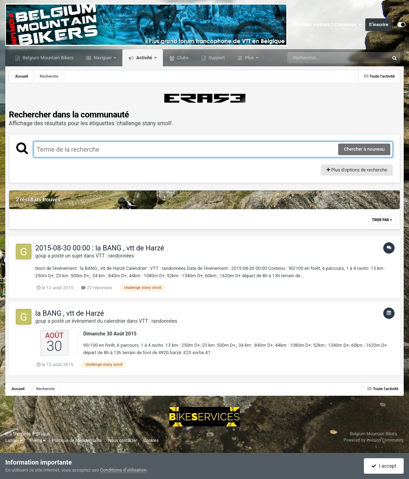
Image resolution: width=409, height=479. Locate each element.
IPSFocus (41, 433)
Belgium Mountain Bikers (47, 57)
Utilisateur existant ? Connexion (326, 24)
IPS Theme (15, 433)
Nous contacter (122, 440)
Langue (14, 440)
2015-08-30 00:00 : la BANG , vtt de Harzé (99, 248)
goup (40, 256)
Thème (37, 440)
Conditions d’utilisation (123, 470)
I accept (383, 466)
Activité (144, 57)
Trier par (382, 220)
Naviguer (102, 57)
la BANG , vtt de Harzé (69, 313)
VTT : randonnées (115, 256)
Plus (249, 57)
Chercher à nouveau (364, 149)
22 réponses (96, 287)
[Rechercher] (319, 57)
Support (216, 57)
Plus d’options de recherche (356, 169)
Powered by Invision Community (373, 440)
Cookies (151, 440)
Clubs (182, 57)
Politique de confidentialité (77, 440)
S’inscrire (378, 24)
